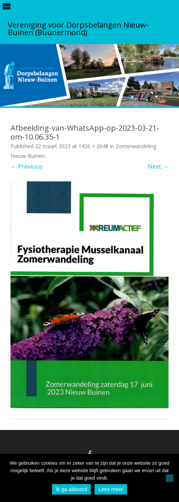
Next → (158, 166)
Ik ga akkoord (71, 489)
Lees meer (110, 489)
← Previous (26, 166)
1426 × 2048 (93, 146)
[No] (169, 478)
